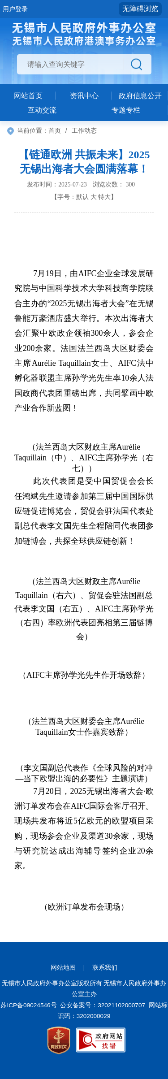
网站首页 (28, 96)
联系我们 (104, 967)
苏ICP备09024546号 (28, 1005)
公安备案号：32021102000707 (102, 1005)
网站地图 (63, 967)
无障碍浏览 (140, 9)
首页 (54, 130)
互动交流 (42, 110)
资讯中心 (84, 96)
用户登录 (15, 9)
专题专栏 (126, 110)
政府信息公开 (140, 96)
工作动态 (84, 130)
